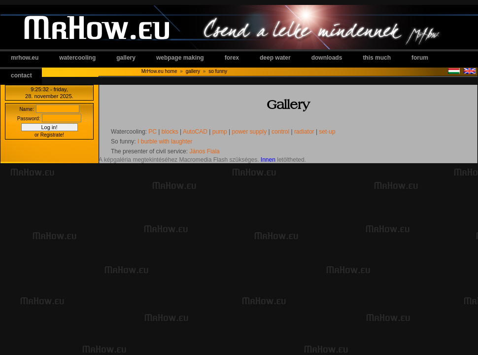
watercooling (77, 57)
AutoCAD (195, 131)
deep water (275, 57)
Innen (268, 159)
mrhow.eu (24, 57)
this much (377, 57)
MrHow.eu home (159, 71)
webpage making (180, 57)
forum (419, 57)
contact (21, 75)
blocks (170, 131)
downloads (326, 57)
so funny (217, 71)
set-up (327, 131)
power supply (249, 131)
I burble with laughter (164, 141)
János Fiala (204, 151)
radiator (304, 131)
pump (219, 131)
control (280, 131)
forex (232, 57)
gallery (126, 57)
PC (152, 131)
